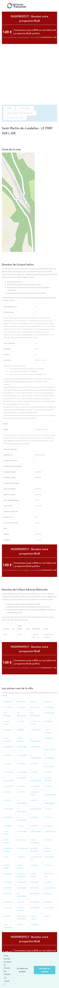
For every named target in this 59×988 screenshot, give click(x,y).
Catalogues (25, 108)
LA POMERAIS (7, 817)
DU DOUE (20, 721)
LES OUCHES (7, 908)
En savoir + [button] (7, 981)
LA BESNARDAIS (8, 747)
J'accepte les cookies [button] (44, 970)
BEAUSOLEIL (21, 702)
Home (9, 108)
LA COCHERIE (21, 764)
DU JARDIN (48, 721)
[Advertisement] (29, 74)
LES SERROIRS (35, 908)
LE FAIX (5, 857)
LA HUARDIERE (8, 786)
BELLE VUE (48, 702)
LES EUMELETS (35, 894)
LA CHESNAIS (7, 764)
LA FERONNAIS (8, 772)
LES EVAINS (48, 894)
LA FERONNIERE (22, 772)
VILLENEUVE (35, 925)
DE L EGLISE (21, 707)
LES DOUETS (7, 894)
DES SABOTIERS (49, 713)
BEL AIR (33, 702)
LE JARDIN (34, 865)
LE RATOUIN (7, 882)
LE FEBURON (21, 857)
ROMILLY (47, 916)
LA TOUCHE (48, 817)
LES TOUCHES (48, 908)
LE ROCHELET (21, 882)
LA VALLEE (20, 826)
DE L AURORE (8, 707)
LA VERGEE (34, 826)
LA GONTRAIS (21, 778)
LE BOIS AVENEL (22, 831)
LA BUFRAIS (7, 755)
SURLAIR (20, 925)
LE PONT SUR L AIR (15, 118)
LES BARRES (7, 888)
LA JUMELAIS (48, 786)
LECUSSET (47, 882)
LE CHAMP (47, 840)
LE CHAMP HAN (22, 848)
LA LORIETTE (21, 792)
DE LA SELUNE (35, 707)
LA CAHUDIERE (22, 755)
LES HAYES (20, 902)
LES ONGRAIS (48, 902)
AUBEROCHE (7, 702)
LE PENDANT (7, 874)
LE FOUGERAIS (49, 857)
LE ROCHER (34, 882)
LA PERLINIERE (8, 809)
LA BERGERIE (48, 738)
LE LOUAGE (48, 865)
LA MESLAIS (7, 800)
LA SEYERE (34, 817)
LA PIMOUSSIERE (36, 809)
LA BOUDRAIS (35, 747)
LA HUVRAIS (21, 786)
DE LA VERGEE (49, 707)
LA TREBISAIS (7, 826)
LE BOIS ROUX (21, 840)
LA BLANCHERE (22, 747)
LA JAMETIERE (35, 786)
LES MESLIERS (35, 902)
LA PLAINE (47, 809)
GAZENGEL (20, 730)
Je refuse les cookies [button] (22, 970)
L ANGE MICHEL (36, 730)
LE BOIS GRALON (50, 831)
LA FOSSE (34, 772)
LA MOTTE (34, 800)
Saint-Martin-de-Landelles (20, 113)
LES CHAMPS (35, 888)
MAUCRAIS (7, 916)
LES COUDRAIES (49, 888)
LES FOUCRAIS (8, 902)
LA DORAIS (34, 764)
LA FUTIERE (48, 772)
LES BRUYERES (21, 888)
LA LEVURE (7, 792)
